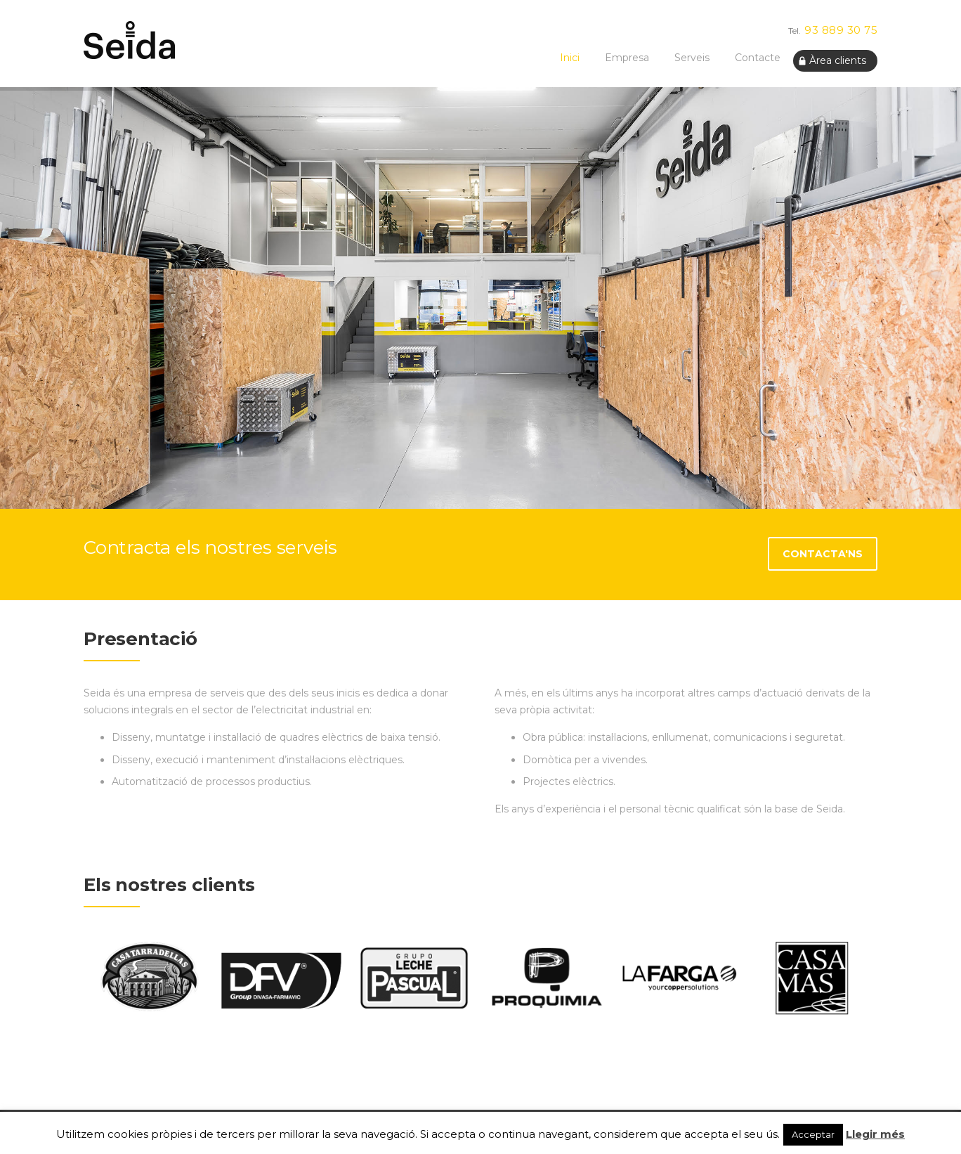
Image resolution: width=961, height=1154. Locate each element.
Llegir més (875, 1134)
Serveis (692, 57)
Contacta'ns (823, 553)
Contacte (757, 57)
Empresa (627, 57)
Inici (570, 57)
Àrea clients (837, 60)
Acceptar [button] (813, 1134)
